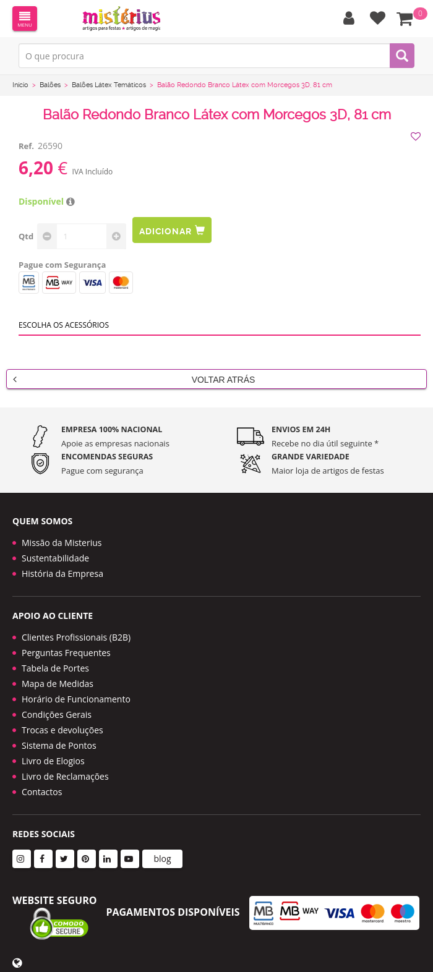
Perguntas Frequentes (66, 653)
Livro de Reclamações (65, 776)
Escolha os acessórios (64, 325)
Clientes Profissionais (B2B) (76, 637)
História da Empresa (62, 573)
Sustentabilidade (55, 558)
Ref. (26, 145)
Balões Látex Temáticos (109, 85)
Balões (50, 85)
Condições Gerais (57, 714)
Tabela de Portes (55, 668)
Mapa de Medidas (57, 683)
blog (162, 858)
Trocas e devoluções (62, 730)
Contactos (42, 792)
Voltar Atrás (134, 379)
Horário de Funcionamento (76, 699)
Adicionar (172, 230)
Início (20, 85)
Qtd (26, 236)
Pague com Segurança (62, 264)
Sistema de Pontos (59, 745)
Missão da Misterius (61, 542)
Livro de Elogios (53, 761)
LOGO (121, 18)
